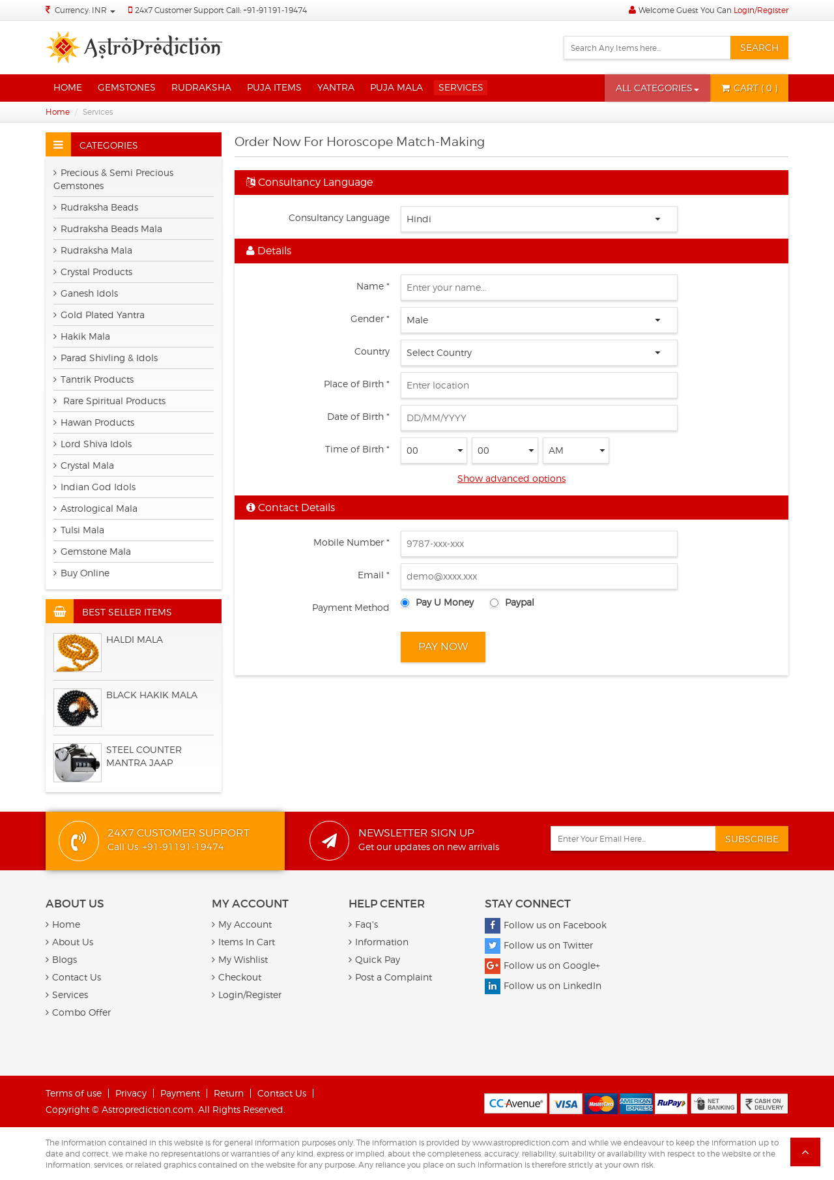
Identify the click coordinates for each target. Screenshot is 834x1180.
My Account (242, 924)
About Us (69, 941)
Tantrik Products (93, 379)
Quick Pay (374, 959)
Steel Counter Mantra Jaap (144, 756)
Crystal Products (92, 271)
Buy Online (81, 572)
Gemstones (127, 87)
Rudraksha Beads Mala (107, 228)
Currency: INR (85, 10)
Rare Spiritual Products (109, 400)
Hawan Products (93, 422)
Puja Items (274, 87)
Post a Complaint (390, 976)
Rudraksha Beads (95, 207)
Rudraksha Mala (92, 250)
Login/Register (761, 10)
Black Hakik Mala (151, 694)
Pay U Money (445, 602)
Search (759, 47)
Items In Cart (243, 941)
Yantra (335, 87)
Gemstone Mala (92, 551)
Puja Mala (396, 87)
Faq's (363, 924)
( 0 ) (749, 87)
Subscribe (752, 838)
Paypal (519, 602)
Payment (180, 1093)
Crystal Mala (83, 465)
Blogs (61, 959)
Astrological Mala (95, 508)
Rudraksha (201, 87)
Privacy (131, 1093)
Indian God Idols (94, 486)
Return (229, 1093)
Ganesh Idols (85, 293)
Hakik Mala (81, 336)
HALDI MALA (134, 639)
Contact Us (73, 976)
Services (461, 87)
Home (67, 87)
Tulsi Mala (78, 529)
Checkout (236, 976)
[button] (657, 88)
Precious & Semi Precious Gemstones (113, 179)
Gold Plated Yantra (99, 314)
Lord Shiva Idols (92, 443)
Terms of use (74, 1093)
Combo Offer (78, 1012)
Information (379, 941)
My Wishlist (240, 959)
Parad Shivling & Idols (105, 357)
